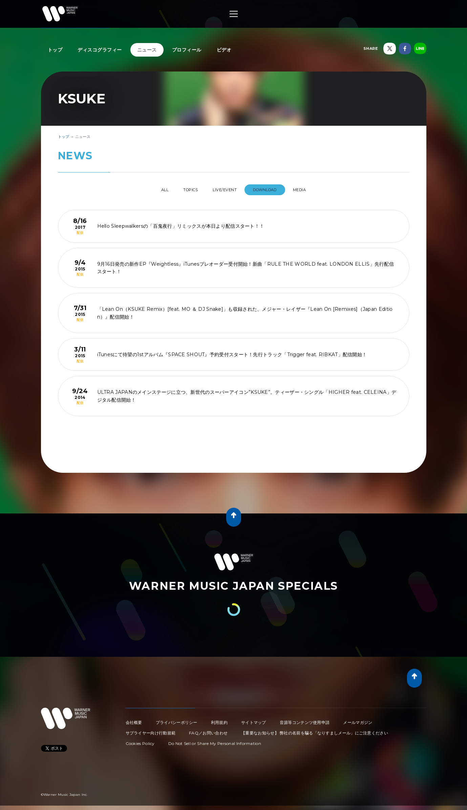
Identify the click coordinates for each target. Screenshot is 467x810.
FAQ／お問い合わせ (208, 730)
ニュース (147, 50)
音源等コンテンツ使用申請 (305, 719)
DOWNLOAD (272, 189)
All (151, 189)
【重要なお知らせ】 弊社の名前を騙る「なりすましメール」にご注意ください (314, 730)
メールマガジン (357, 719)
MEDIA (312, 189)
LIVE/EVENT (226, 189)
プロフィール (186, 50)
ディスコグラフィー (100, 50)
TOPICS (185, 189)
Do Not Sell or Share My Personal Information (214, 740)
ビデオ (224, 50)
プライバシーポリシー (176, 719)
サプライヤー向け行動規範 (151, 730)
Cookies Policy (140, 740)
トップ (55, 50)
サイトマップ (253, 719)
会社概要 (134, 719)
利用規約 (219, 719)
